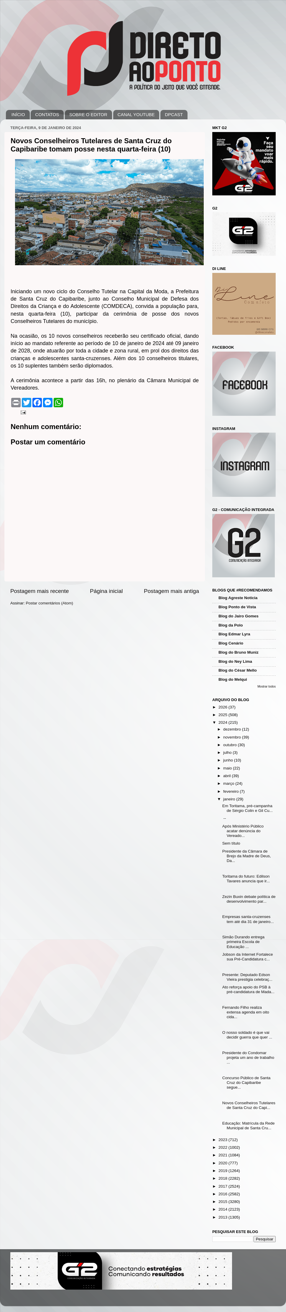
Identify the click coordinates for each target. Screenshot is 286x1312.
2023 (223, 1140)
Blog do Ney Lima (235, 661)
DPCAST (174, 114)
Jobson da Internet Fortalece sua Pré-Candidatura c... (247, 956)
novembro (232, 737)
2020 (223, 1163)
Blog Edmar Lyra (234, 634)
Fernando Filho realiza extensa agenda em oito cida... (245, 1012)
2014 (223, 1209)
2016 (223, 1194)
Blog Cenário (230, 643)
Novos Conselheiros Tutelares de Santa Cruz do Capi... (248, 1105)
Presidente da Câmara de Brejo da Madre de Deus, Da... (246, 856)
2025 (223, 715)
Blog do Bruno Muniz (238, 652)
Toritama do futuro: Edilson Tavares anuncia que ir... (246, 878)
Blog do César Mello (237, 670)
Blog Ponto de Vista (237, 607)
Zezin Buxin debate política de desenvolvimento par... (249, 899)
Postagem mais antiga (171, 591)
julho (228, 752)
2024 (223, 722)
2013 (223, 1217)
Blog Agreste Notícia (237, 598)
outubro (230, 745)
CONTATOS (47, 114)
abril (227, 776)
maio (228, 768)
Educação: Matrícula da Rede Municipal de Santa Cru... (248, 1125)
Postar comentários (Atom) (49, 603)
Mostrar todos (266, 686)
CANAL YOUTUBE (136, 114)
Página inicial (106, 591)
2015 (223, 1201)
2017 (223, 1186)
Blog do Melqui (232, 679)
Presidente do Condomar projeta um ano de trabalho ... (248, 1057)
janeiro (229, 799)
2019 (223, 1170)
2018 (223, 1178)
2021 (223, 1155)
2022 (223, 1147)
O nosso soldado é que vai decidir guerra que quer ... (247, 1034)
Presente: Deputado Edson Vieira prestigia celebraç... (247, 977)
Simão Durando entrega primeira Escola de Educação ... (243, 942)
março (229, 783)
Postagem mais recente (39, 591)
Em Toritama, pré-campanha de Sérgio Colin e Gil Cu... (247, 808)
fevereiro (231, 791)
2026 (223, 707)
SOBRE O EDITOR (88, 114)
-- (224, 818)
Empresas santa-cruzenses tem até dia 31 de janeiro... (248, 919)
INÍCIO (18, 114)
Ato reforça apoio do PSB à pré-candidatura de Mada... (248, 989)
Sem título (231, 843)
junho (228, 760)
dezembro (232, 729)
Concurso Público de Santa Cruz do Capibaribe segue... (246, 1083)
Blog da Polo (230, 625)
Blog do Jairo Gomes (238, 616)
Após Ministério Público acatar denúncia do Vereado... (243, 831)
